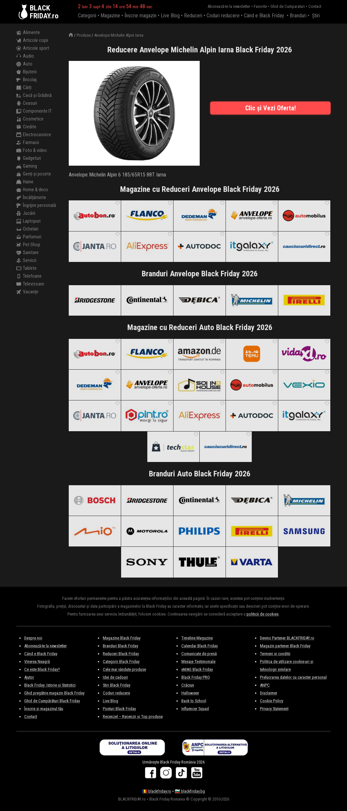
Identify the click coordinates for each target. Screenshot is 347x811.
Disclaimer (268, 693)
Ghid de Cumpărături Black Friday (52, 700)
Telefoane (29, 276)
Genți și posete (33, 174)
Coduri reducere (223, 15)
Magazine (110, 15)
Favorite (260, 6)
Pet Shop (28, 245)
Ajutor (29, 677)
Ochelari (27, 229)
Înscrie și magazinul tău (43, 708)
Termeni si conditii (275, 653)
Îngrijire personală (36, 206)
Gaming (26, 166)
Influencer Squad (195, 708)
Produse (84, 35)
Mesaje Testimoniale (198, 661)
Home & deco (32, 190)
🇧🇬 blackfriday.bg (190, 791)
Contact (314, 6)
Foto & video (31, 151)
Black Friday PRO (195, 677)
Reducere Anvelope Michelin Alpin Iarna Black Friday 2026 (199, 49)
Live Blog (170, 15)
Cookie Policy (271, 700)
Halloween (190, 693)
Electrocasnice (33, 135)
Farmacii (27, 143)
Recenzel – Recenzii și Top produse (133, 716)
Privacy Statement (274, 708)
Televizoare (30, 284)
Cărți (23, 88)
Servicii (26, 261)
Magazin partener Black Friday (285, 645)
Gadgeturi (28, 158)
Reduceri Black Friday (121, 653)
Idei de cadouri (115, 677)
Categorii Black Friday (121, 661)
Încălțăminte (31, 198)
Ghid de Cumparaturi (287, 6)
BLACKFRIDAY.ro (44, 12)
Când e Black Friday (264, 15)
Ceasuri (26, 103)
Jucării (25, 213)
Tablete (26, 268)
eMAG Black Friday (197, 669)
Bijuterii (26, 72)
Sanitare (27, 253)
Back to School (193, 700)
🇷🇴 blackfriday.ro (156, 791)
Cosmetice (30, 119)
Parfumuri (28, 237)
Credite (26, 127)
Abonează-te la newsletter (229, 6)
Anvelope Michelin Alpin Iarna (118, 35)
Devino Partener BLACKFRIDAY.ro (287, 638)
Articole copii (32, 41)
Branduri (298, 15)
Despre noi (33, 638)
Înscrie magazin (140, 15)
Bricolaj (26, 80)
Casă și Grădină (34, 96)
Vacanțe (27, 292)
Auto (24, 64)
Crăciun (187, 685)
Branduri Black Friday (120, 645)
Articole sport (32, 48)
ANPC (265, 685)
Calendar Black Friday (199, 645)
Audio (25, 56)
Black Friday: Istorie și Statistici (50, 685)
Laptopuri (28, 221)
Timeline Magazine (197, 638)
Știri (316, 15)
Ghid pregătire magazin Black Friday (54, 693)
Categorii (87, 15)
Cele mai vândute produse (124, 669)
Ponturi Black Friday (119, 708)
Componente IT (34, 111)
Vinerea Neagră (37, 661)
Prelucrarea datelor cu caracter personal (293, 677)
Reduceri (193, 15)
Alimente (28, 33)
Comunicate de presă (199, 653)
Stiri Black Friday (116, 685)
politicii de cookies (263, 614)
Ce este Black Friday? (42, 669)
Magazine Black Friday (121, 638)
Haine (24, 182)
